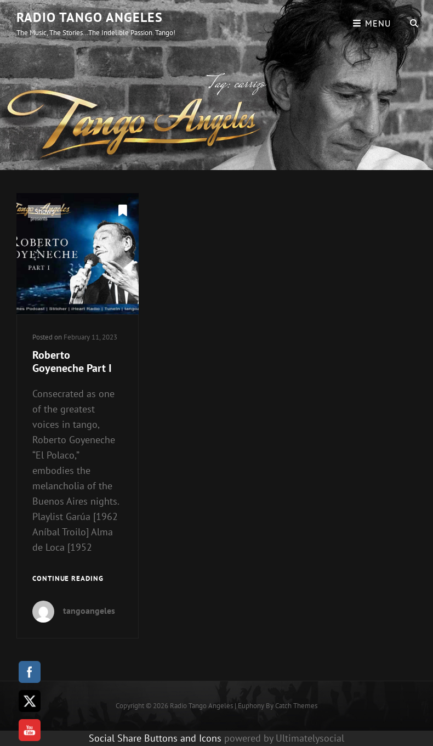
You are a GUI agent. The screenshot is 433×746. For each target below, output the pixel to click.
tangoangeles (89, 610)
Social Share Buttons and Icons (155, 738)
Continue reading (68, 579)
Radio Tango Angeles (89, 17)
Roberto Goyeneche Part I (72, 361)
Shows (44, 211)
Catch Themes (296, 705)
